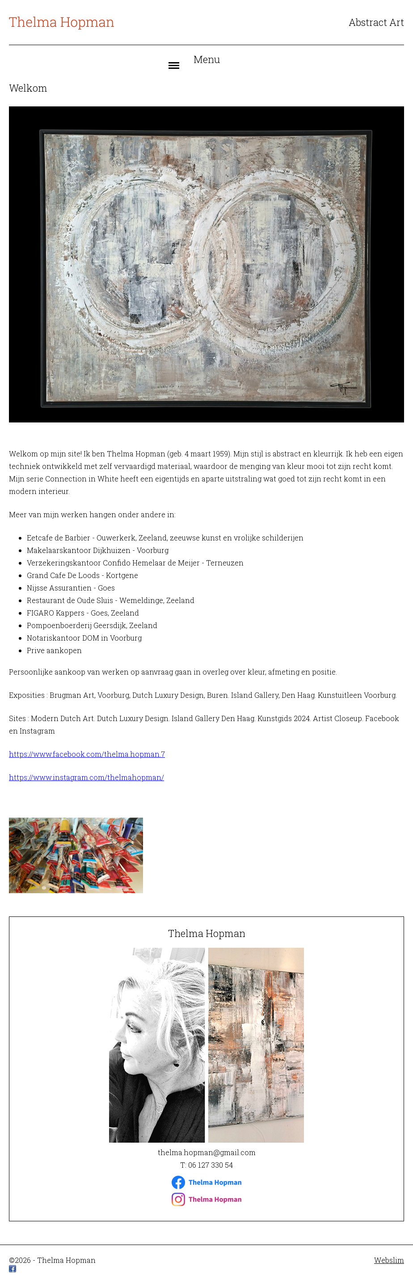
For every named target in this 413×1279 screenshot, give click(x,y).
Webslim (389, 1260)
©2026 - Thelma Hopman (52, 1260)
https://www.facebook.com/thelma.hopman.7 (87, 754)
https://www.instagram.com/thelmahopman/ (86, 777)
